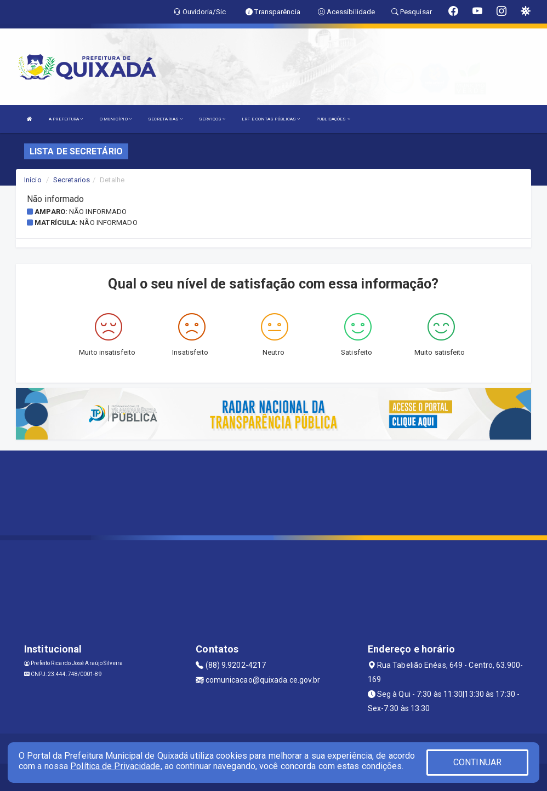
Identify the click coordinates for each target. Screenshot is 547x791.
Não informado (98, 211)
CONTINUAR (477, 762)
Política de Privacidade (115, 766)
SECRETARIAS (165, 119)
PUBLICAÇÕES (333, 119)
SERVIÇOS (212, 119)
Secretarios (71, 180)
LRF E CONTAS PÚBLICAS (271, 119)
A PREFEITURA (66, 119)
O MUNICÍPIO (116, 119)
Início (33, 180)
